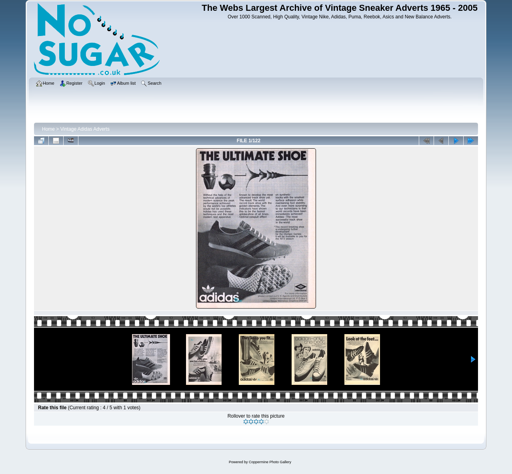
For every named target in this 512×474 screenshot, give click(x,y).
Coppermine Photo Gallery (270, 462)
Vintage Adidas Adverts (85, 129)
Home (48, 129)
